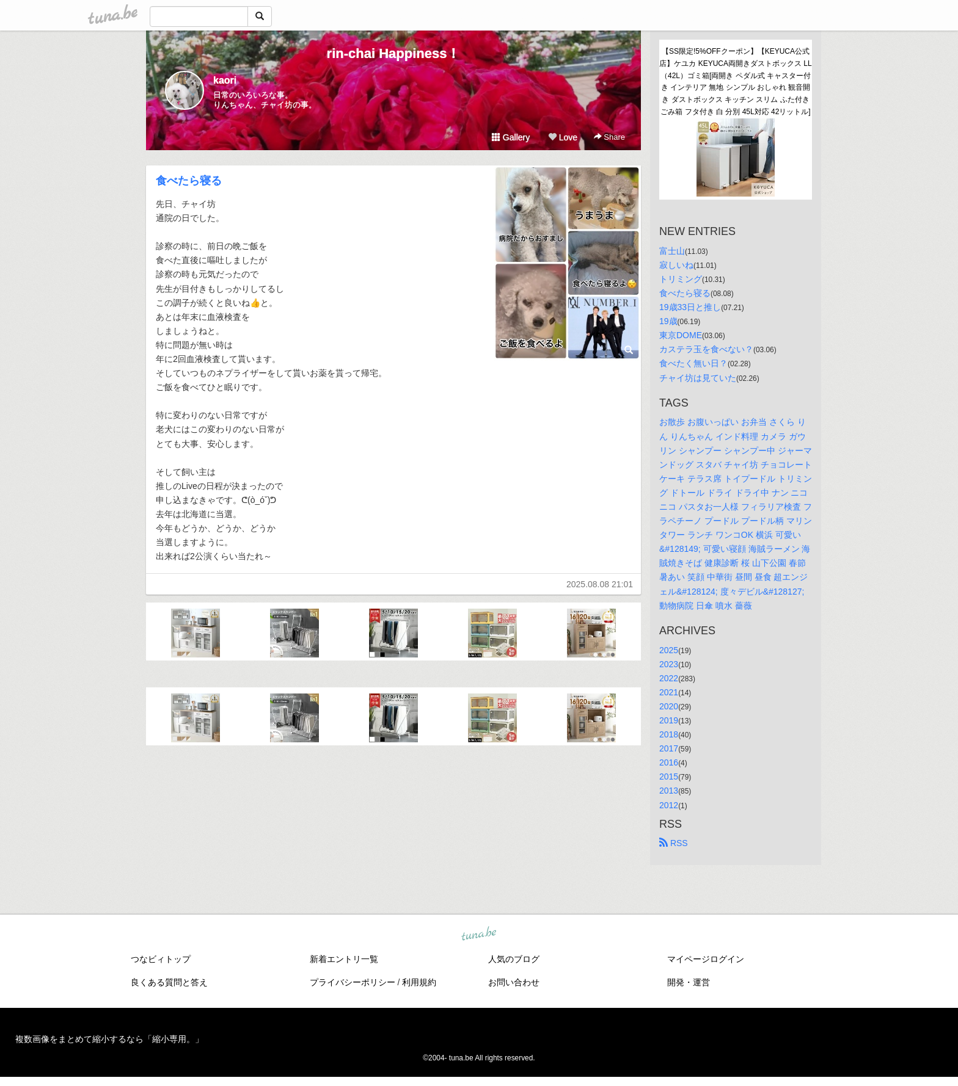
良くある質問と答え (169, 982)
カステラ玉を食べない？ (706, 349)
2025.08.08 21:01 (599, 584)
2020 (668, 706)
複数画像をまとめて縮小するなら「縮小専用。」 (109, 1039)
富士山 (672, 251)
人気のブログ (513, 959)
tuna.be (478, 934)
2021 (668, 692)
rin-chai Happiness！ (394, 53)
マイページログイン (705, 959)
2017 (668, 748)
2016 (668, 762)
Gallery (511, 137)
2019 (668, 720)
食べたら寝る (189, 181)
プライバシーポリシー (352, 982)
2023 (668, 664)
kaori (224, 80)
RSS (673, 843)
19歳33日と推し (690, 307)
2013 (668, 790)
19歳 (668, 321)
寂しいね (676, 265)
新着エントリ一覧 (344, 959)
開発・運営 (688, 982)
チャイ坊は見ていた (697, 378)
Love (562, 137)
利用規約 (419, 982)
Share (609, 137)
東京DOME (680, 335)
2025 (668, 650)
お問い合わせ (513, 982)
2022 (668, 678)
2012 (668, 805)
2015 (668, 776)
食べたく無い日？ (693, 363)
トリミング (680, 279)
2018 (668, 734)
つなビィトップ (161, 959)
